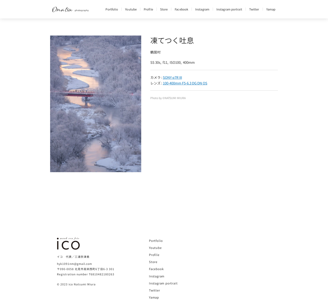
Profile (148, 9)
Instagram (202, 9)
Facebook (181, 9)
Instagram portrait (229, 9)
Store (164, 9)
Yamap (271, 9)
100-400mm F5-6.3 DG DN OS (185, 83)
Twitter (254, 9)
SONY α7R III (172, 77)
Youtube (131, 9)
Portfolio (111, 9)
